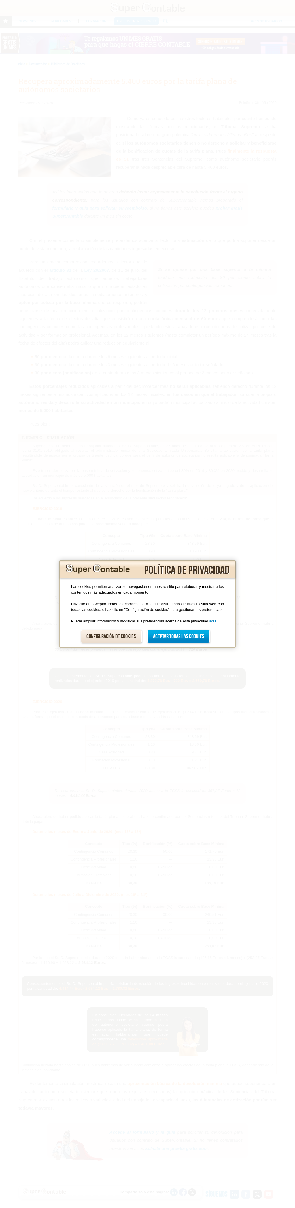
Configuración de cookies (111, 636)
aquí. (213, 621)
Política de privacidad (187, 570)
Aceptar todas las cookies (178, 636)
